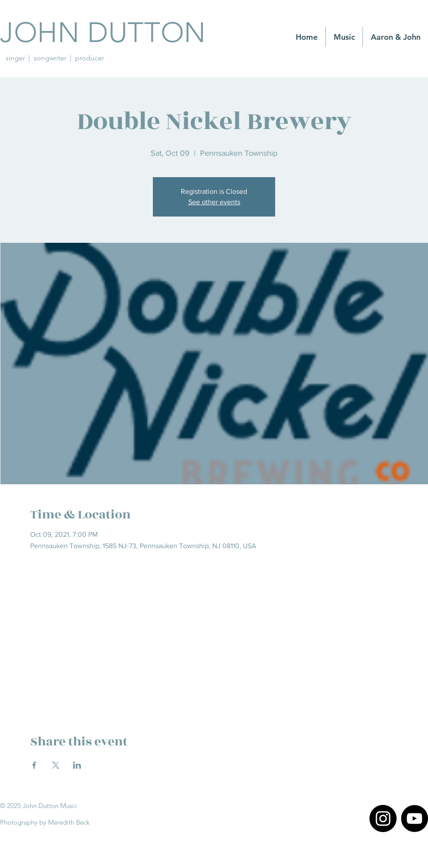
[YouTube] (414, 818)
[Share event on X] (56, 765)
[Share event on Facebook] (34, 765)
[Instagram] (383, 818)
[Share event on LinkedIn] (77, 765)
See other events (214, 202)
